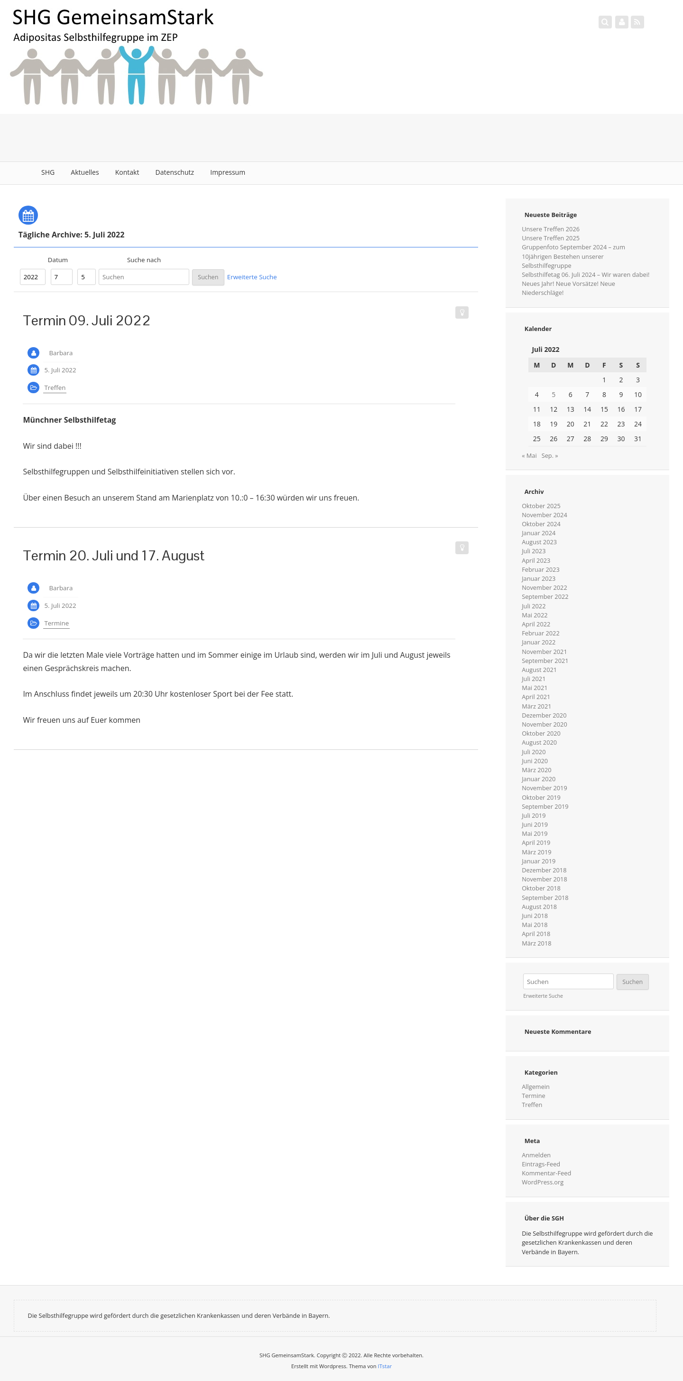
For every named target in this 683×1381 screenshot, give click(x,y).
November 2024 (544, 515)
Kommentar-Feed (546, 1173)
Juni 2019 (535, 824)
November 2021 (544, 651)
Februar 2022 (541, 633)
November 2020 (544, 724)
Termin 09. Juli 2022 (87, 320)
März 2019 (536, 852)
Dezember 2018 (544, 870)
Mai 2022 (534, 615)
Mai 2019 (534, 833)
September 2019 (545, 806)
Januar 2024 (538, 533)
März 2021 (536, 706)
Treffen (54, 387)
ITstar (385, 1366)
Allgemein (536, 1086)
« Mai (529, 455)
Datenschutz (175, 172)
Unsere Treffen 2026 (551, 229)
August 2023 (539, 542)
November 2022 (544, 587)
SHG (48, 172)
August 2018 (539, 906)
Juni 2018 (535, 915)
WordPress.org (542, 1182)
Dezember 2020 (544, 715)
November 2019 (544, 788)
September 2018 (545, 897)
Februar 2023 (541, 569)
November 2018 (544, 879)
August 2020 (539, 742)
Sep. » (550, 455)
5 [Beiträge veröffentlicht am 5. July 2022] (553, 394)
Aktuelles (85, 172)
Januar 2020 (538, 779)
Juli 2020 (533, 751)
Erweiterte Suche (252, 277)
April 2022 (536, 624)
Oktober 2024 (541, 524)
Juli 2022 (533, 606)
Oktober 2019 (541, 797)
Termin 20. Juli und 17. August (113, 555)
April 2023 (536, 560)
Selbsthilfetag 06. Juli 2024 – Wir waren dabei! (585, 274)
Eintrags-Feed (541, 1164)
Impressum (227, 172)
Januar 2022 (538, 642)
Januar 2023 (538, 578)
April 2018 (536, 933)
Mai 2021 (534, 687)
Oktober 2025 (541, 505)
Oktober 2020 (541, 733)
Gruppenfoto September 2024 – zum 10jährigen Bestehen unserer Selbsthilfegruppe (573, 256)
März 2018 (536, 943)
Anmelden (536, 1155)
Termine (56, 623)
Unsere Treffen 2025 (551, 238)
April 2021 (536, 696)
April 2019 (536, 842)
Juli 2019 (533, 815)
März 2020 (536, 770)
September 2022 (545, 596)
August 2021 (539, 669)
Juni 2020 (535, 761)
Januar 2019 (538, 861)
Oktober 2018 (541, 888)
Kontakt (127, 172)
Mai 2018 (534, 924)
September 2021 (545, 660)
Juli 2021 (533, 678)
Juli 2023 (533, 551)
